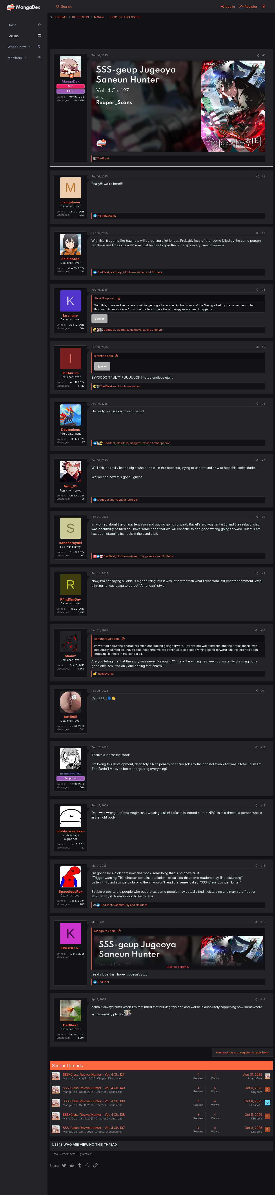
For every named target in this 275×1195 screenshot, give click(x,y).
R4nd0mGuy (70, 599)
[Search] (63, 6)
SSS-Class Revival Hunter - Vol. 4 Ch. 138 (94, 1114)
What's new (17, 47)
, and (123, 905)
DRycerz (256, 1092)
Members (15, 58)
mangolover (70, 202)
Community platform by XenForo (236, 1185)
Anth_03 (70, 486)
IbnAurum (70, 373)
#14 (262, 865)
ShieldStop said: (105, 298)
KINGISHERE (70, 948)
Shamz (70, 656)
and (120, 386)
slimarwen (255, 1105)
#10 (262, 630)
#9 (263, 573)
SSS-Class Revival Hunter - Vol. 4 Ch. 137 (94, 1128)
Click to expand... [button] (178, 966)
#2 (263, 176)
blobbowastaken (70, 831)
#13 (262, 805)
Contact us (107, 1179)
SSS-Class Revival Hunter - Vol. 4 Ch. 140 (94, 1088)
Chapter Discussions (110, 1078)
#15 (263, 922)
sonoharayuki (70, 543)
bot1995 (70, 717)
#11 (263, 690)
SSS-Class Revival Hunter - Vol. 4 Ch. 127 (94, 1074)
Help (176, 1179)
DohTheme (230, 1188)
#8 (263, 516)
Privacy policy (157, 1179)
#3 (263, 233)
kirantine (70, 315)
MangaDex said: (105, 931)
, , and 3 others (129, 272)
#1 (263, 55)
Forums (13, 36)
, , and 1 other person (137, 443)
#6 (263, 403)
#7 (263, 460)
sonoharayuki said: (107, 638)
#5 (263, 347)
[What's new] (263, 6)
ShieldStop (70, 259)
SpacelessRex (70, 891)
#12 (263, 747)
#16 (262, 999)
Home (12, 25)
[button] (29, 46)
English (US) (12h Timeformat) (72, 1179)
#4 (263, 289)
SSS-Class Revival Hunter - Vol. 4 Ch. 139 (94, 1101)
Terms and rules (131, 1179)
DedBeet (70, 1025)
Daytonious (70, 430)
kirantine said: (103, 356)
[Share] (258, 55)
